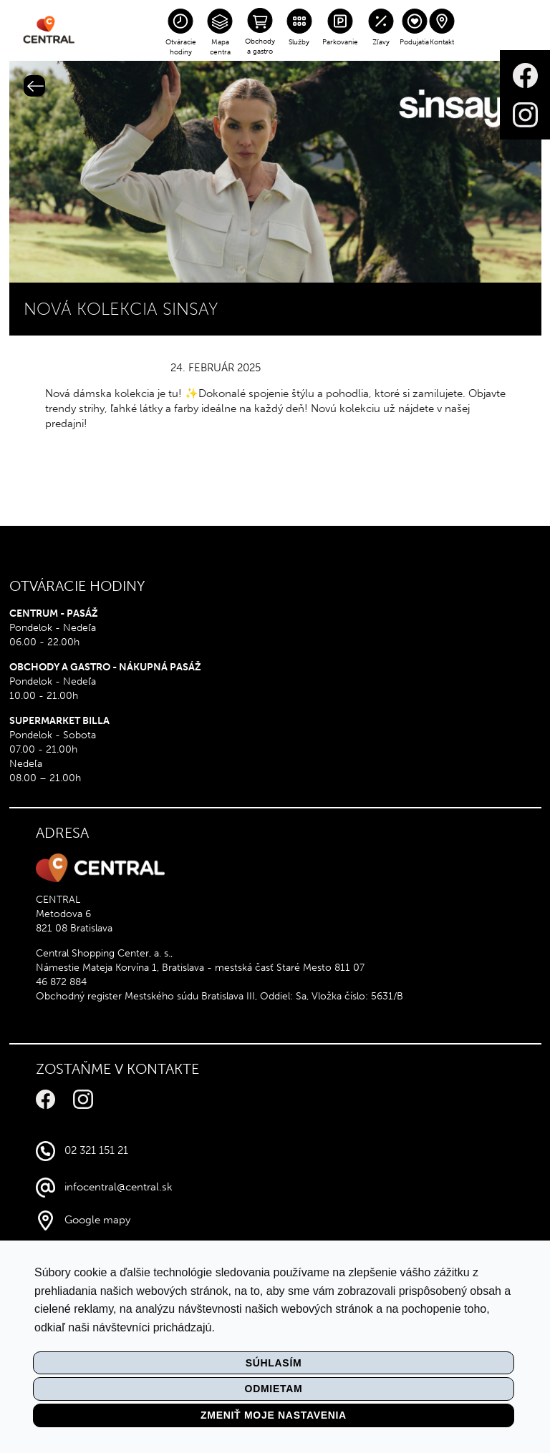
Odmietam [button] (274, 1388)
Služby (299, 42)
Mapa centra (220, 47)
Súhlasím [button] (274, 1363)
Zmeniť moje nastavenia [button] (274, 1415)
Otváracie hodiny (180, 47)
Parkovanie (340, 42)
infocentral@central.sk (118, 1186)
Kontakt (442, 42)
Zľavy (381, 42)
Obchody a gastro (260, 46)
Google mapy (97, 1219)
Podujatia (414, 42)
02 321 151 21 (96, 1150)
